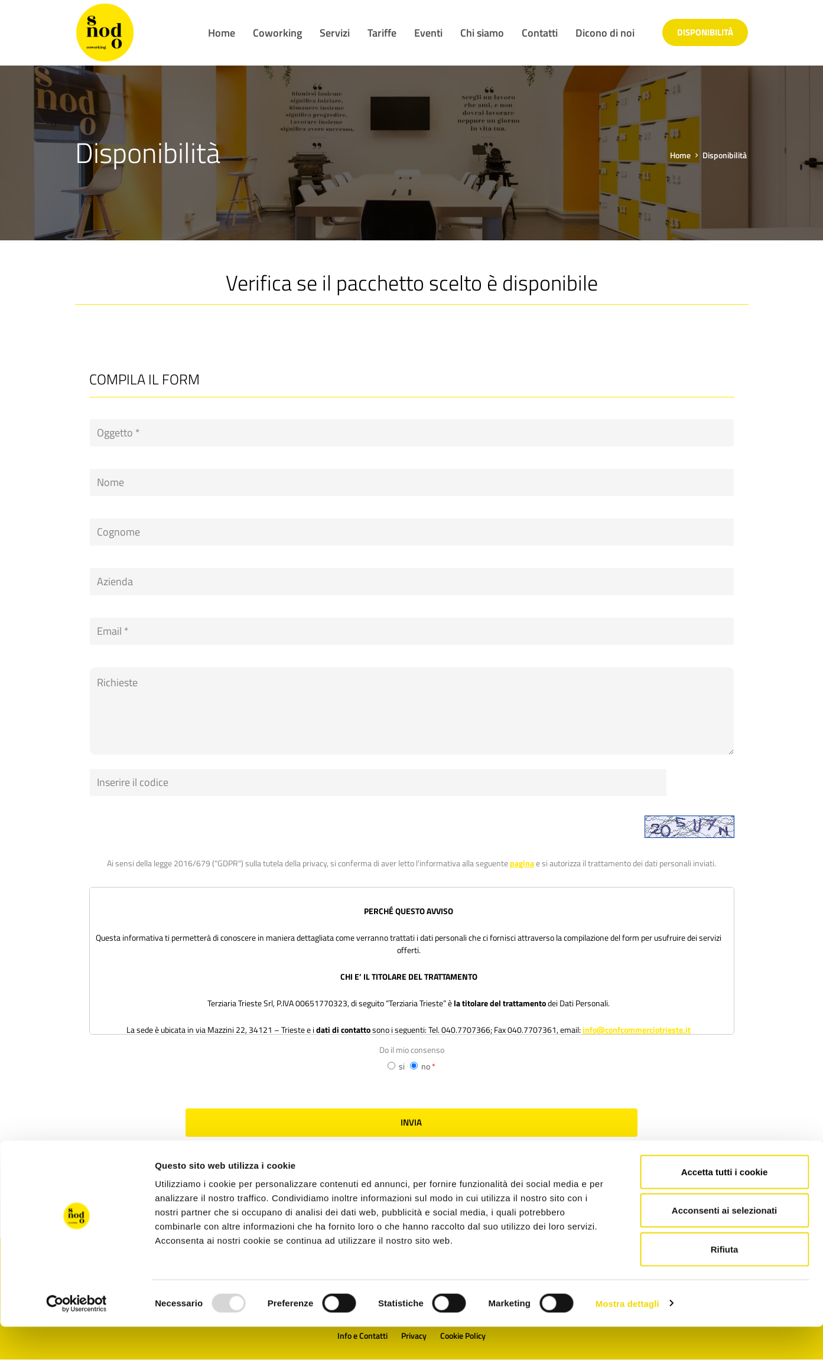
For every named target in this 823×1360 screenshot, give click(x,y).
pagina (522, 836)
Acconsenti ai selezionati (724, 1244)
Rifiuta (725, 1282)
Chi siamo (482, 33)
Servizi (335, 33)
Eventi (428, 33)
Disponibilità (705, 32)
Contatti (540, 33)
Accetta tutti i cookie (724, 1205)
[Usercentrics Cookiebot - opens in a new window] (76, 1337)
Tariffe (381, 33)
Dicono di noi (605, 33)
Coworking (277, 33)
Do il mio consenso (411, 1022)
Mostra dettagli (627, 1337)
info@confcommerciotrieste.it (637, 1002)
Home (221, 33)
